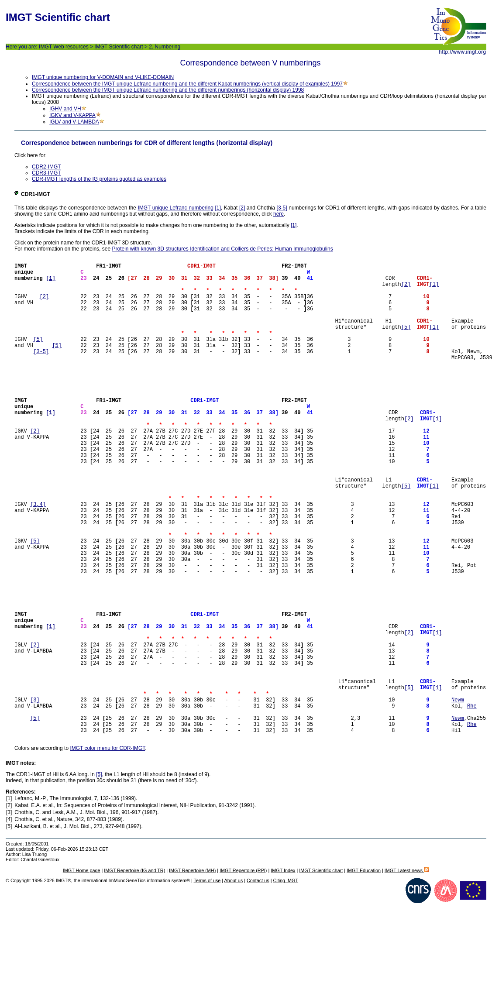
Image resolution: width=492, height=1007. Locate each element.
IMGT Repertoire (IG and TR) (134, 973)
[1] (218, 208)
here (278, 214)
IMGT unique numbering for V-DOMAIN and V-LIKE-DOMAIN (103, 77)
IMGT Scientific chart (118, 47)
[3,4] (38, 557)
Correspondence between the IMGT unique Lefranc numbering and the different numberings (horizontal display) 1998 (168, 90)
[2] (242, 208)
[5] (406, 342)
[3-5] (282, 208)
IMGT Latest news (407, 973)
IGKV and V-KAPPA (72, 115)
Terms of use (207, 983)
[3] (35, 795)
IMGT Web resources (64, 47)
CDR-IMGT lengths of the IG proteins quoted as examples (99, 179)
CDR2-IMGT (46, 167)
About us (233, 983)
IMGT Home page (81, 973)
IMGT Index (283, 973)
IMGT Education (364, 973)
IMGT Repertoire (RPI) (243, 973)
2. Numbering (164, 47)
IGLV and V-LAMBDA (74, 122)
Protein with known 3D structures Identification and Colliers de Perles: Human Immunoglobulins (222, 249)
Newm (457, 795)
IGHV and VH (65, 109)
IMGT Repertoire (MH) (192, 973)
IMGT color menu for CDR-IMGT (107, 852)
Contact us (258, 983)
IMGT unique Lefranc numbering (175, 208)
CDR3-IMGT (46, 173)
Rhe (472, 802)
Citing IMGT (285, 983)
